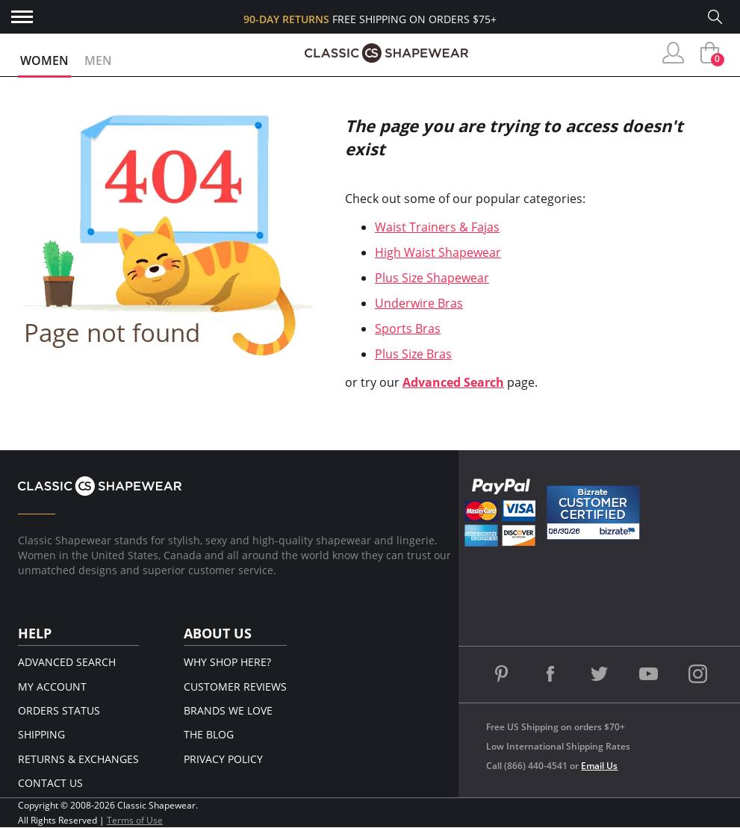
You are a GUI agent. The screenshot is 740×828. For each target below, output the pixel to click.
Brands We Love (228, 710)
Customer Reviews (235, 686)
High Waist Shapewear (438, 252)
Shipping (41, 734)
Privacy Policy (223, 759)
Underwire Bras (419, 303)
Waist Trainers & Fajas (437, 227)
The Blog (209, 734)
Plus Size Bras (413, 354)
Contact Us (50, 783)
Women (44, 60)
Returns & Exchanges (78, 759)
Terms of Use (135, 820)
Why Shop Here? (227, 662)
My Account (52, 686)
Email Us (599, 765)
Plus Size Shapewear (432, 278)
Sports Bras (408, 328)
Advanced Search (453, 382)
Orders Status (59, 710)
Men (98, 60)
